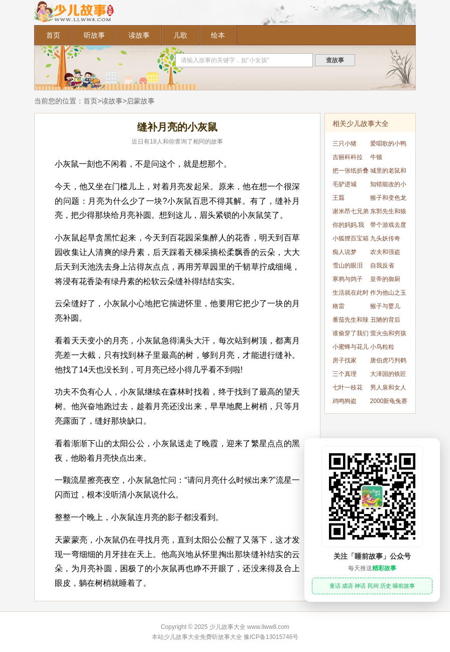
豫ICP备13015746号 (271, 636)
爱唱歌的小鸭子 (388, 145)
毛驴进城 (344, 184)
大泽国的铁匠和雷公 (388, 375)
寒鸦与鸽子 (347, 279)
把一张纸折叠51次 (350, 172)
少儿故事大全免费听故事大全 (203, 636)
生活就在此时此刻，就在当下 (350, 294)
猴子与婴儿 (385, 306)
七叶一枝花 (347, 387)
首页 (53, 35)
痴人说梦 (344, 251)
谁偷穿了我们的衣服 (350, 335)
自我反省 (382, 265)
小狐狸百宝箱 (350, 238)
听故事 (94, 35)
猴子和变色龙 (388, 197)
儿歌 (180, 35)
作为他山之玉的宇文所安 (388, 294)
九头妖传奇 (385, 238)
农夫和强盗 (385, 251)
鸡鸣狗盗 (344, 401)
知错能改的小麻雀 (388, 186)
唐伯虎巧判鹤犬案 (388, 362)
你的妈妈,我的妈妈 (348, 226)
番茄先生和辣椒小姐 (350, 321)
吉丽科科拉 (347, 157)
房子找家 (344, 360)
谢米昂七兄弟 (350, 211)
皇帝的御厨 (385, 279)
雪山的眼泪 (347, 265)
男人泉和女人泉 (388, 389)
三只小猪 (344, 143)
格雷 (338, 306)
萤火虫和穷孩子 (388, 335)
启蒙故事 (141, 101)
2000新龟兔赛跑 (389, 403)
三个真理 (344, 373)
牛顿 (376, 157)
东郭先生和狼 (388, 211)
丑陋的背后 (385, 319)
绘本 (218, 35)
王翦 (338, 197)
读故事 (139, 35)
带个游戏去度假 (388, 226)
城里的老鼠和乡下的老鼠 (388, 172)
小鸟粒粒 (382, 346)
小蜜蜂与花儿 (350, 346)
